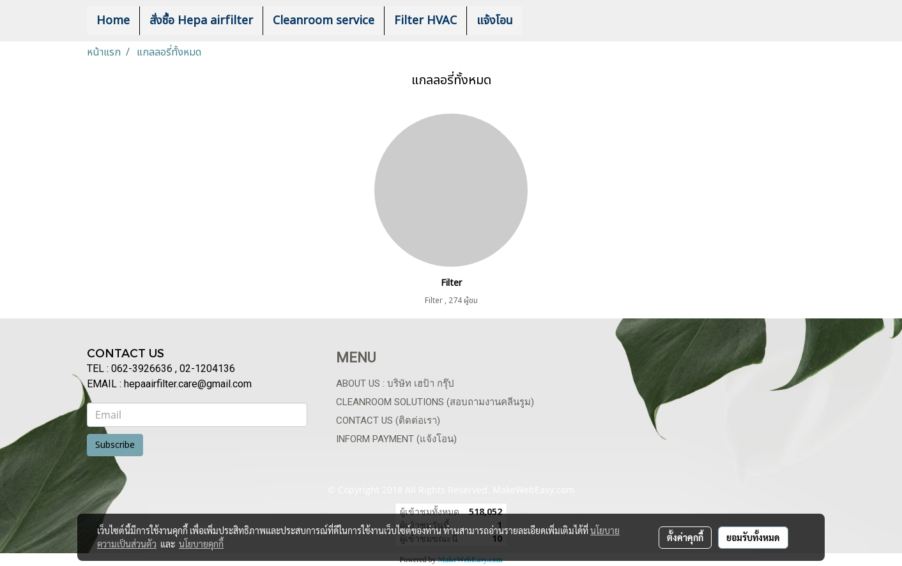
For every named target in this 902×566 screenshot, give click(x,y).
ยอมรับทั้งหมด (753, 537)
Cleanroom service (323, 20)
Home (113, 20)
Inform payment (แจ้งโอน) (396, 439)
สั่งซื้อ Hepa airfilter (201, 20)
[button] (541, 21)
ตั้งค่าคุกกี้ (685, 537)
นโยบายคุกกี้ (201, 543)
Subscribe (115, 445)
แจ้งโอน (495, 20)
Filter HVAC (425, 20)
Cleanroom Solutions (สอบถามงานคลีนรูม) (435, 402)
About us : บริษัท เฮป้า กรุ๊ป (395, 383)
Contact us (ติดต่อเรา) (388, 420)
